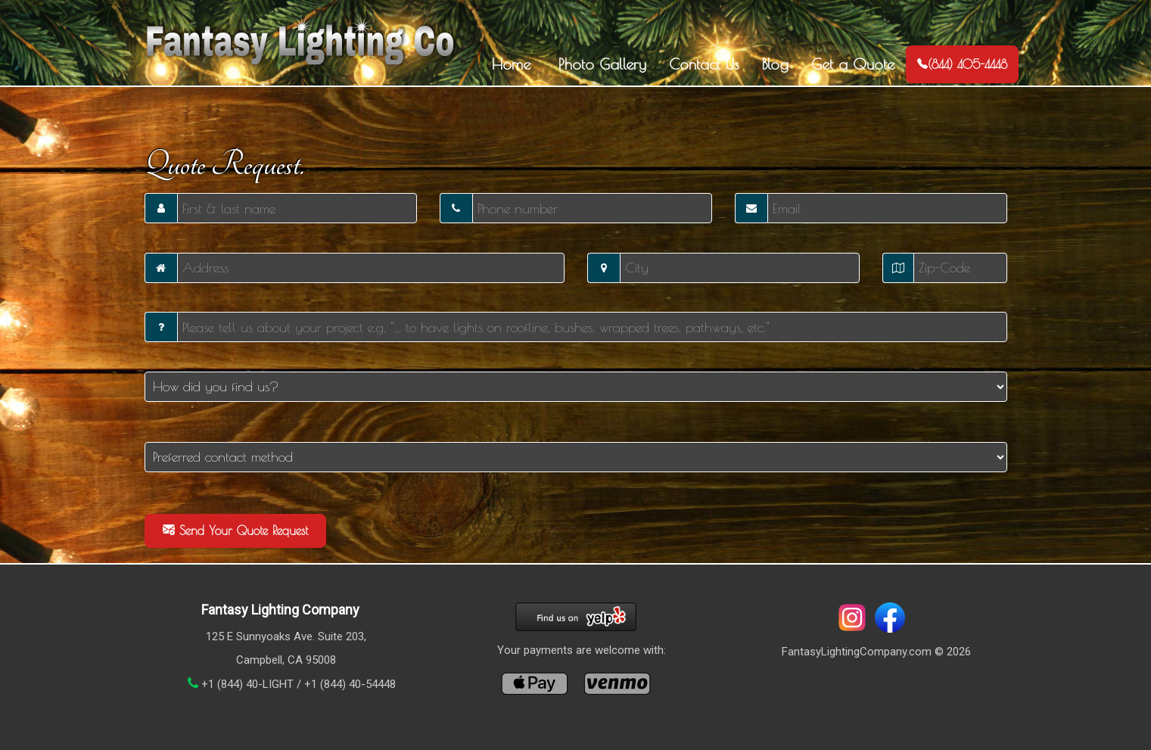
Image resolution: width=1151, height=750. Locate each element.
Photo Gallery (599, 64)
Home (511, 64)
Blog (775, 64)
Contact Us (704, 64)
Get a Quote (852, 64)
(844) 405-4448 (962, 64)
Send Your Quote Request (235, 530)
